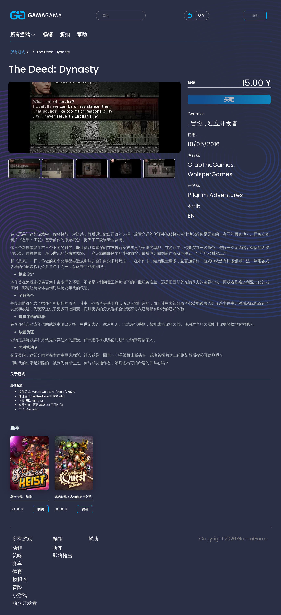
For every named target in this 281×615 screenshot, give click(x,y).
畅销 (48, 34)
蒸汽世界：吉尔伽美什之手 (73, 497)
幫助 (82, 34)
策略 (17, 555)
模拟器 (19, 579)
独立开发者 (222, 123)
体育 (17, 571)
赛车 (17, 563)
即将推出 (62, 555)
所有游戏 (23, 34)
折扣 (65, 34)
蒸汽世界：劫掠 (21, 497)
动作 (17, 547)
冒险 (196, 123)
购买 (40, 509)
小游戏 (19, 595)
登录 (255, 15)
